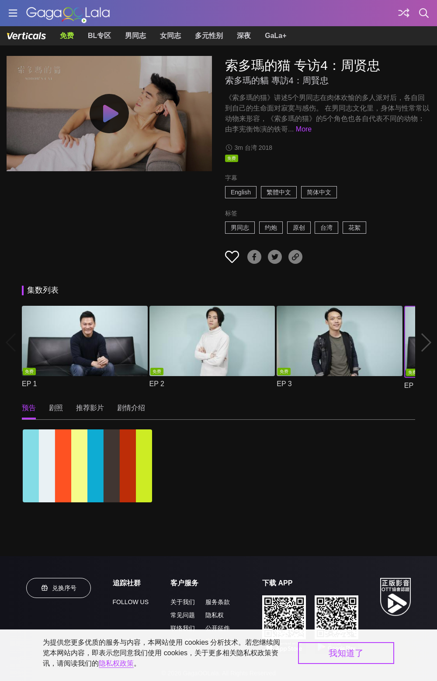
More (304, 129)
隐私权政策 (116, 663)
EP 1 (29, 383)
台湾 (326, 227)
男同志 (135, 35)
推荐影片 (90, 407)
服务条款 (217, 601)
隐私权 (214, 615)
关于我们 (182, 601)
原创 (299, 227)
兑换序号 (58, 587)
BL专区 (99, 35)
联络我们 (182, 628)
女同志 (170, 35)
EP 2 (156, 383)
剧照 (56, 407)
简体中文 (319, 192)
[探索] (404, 13)
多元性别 (209, 35)
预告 (29, 407)
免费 (67, 35)
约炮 (271, 227)
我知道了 (346, 653)
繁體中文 (279, 192)
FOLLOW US (131, 601)
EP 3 (284, 383)
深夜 (244, 35)
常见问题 (182, 615)
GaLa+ (275, 35)
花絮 (354, 227)
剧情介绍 (131, 407)
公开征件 (217, 628)
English (241, 192)
